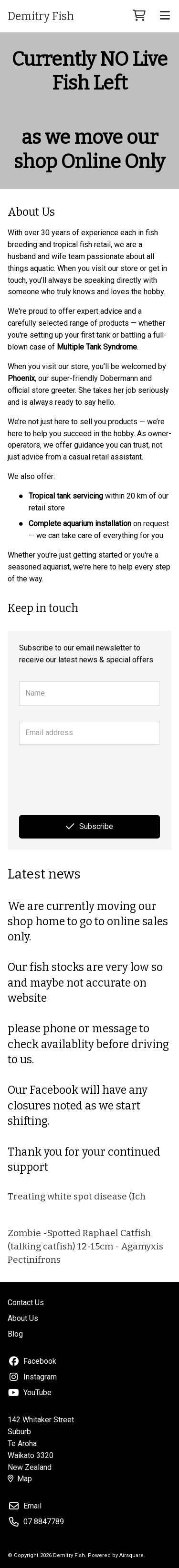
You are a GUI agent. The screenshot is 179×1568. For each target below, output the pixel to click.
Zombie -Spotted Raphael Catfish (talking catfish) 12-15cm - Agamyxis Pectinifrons (85, 1247)
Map (20, 1478)
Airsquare (131, 1555)
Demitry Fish (41, 16)
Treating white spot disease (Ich (77, 1196)
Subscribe (89, 826)
